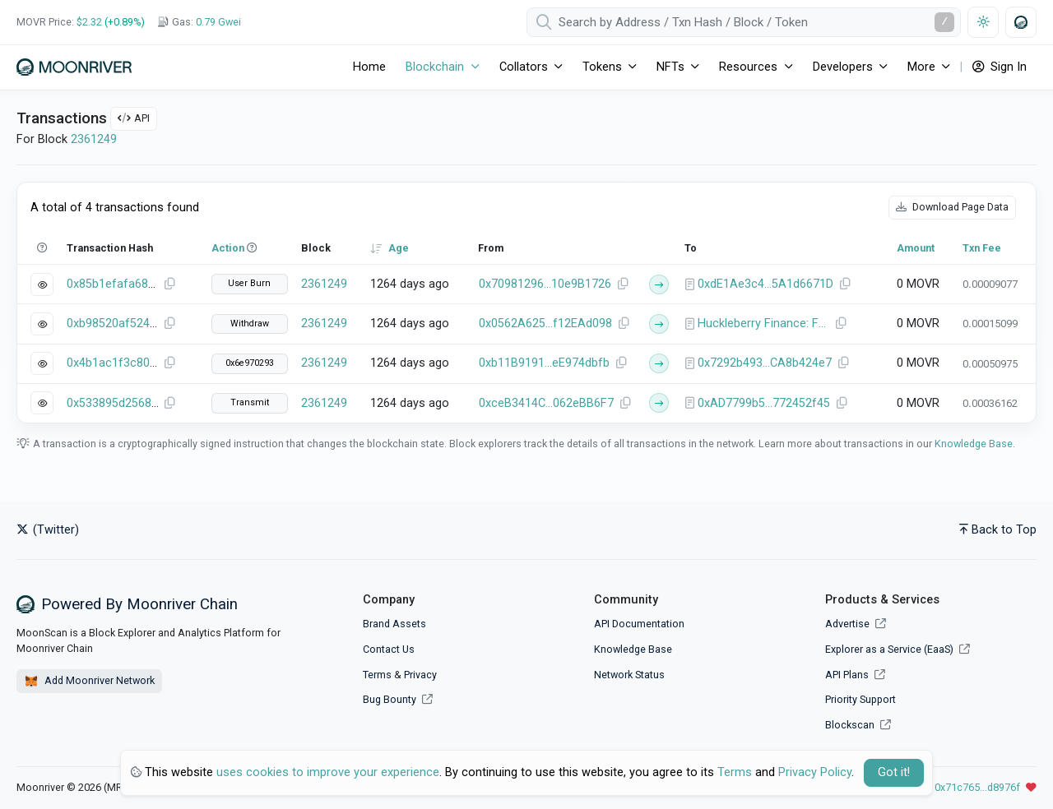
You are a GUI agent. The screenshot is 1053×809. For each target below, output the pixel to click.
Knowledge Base (974, 443)
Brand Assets (394, 623)
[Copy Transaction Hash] (169, 284)
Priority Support (860, 699)
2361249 (94, 139)
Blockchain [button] (435, 67)
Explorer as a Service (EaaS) (897, 649)
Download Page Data (952, 207)
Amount (916, 248)
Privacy (420, 674)
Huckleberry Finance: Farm (763, 324)
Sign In (999, 67)
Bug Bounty (389, 699)
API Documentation (639, 623)
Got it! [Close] (894, 772)
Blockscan (858, 725)
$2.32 (89, 22)
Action (227, 248)
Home (369, 67)
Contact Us (389, 649)
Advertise (855, 623)
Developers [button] (843, 67)
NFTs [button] (670, 67)
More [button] (921, 67)
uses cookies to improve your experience (327, 772)
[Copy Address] (622, 284)
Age (398, 248)
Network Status (629, 674)
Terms (377, 674)
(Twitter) (47, 530)
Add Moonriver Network (89, 681)
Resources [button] (748, 67)
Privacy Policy (814, 772)
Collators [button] (523, 67)
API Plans (855, 674)
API (134, 118)
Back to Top (998, 530)
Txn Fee (982, 248)
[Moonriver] (74, 67)
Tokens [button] (602, 67)
